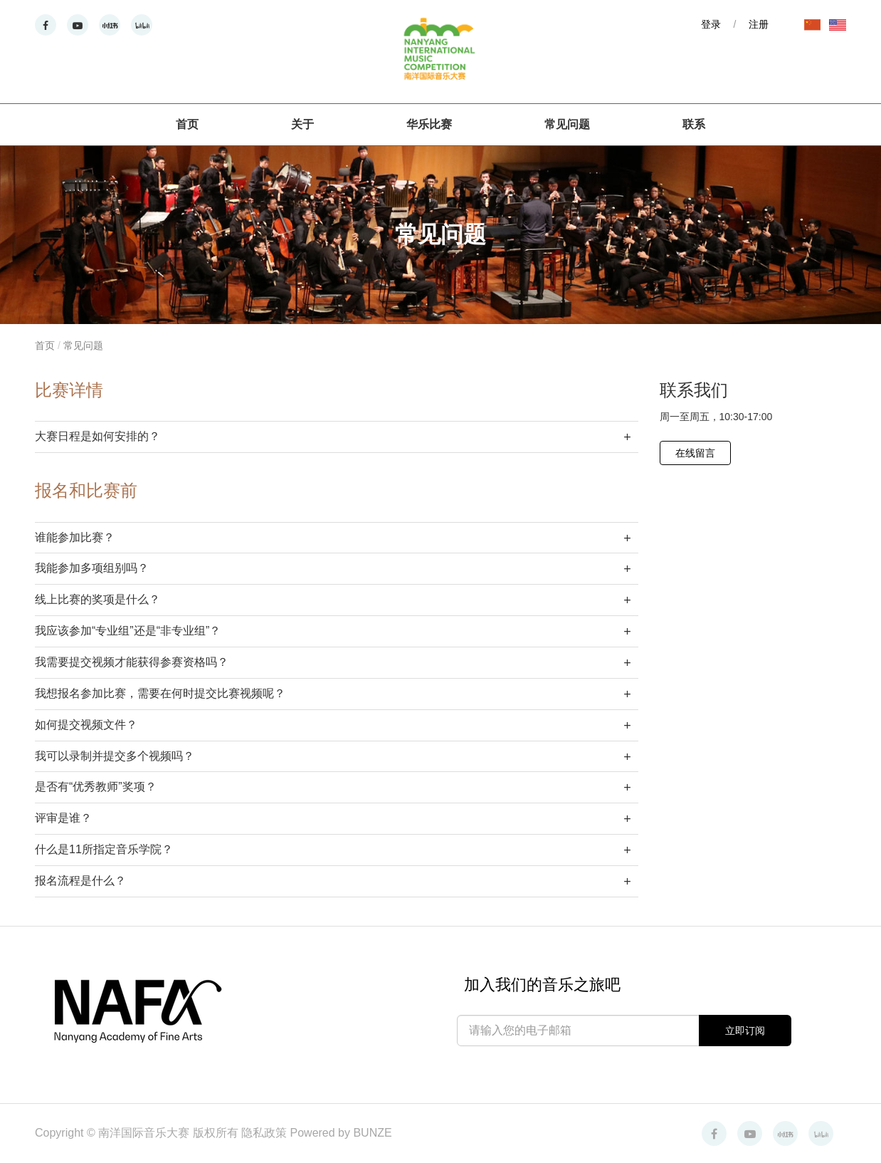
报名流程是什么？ (80, 881)
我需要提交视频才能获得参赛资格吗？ (131, 662)
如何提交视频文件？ (86, 725)
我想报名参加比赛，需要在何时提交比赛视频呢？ (160, 693)
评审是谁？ (63, 818)
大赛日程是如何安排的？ (97, 436)
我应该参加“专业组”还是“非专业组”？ (128, 631)
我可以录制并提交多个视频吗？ (114, 756)
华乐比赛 (429, 124)
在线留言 (695, 453)
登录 (711, 24)
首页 (187, 124)
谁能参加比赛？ (75, 537)
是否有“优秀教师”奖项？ (96, 787)
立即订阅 (745, 1030)
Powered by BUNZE (341, 1133)
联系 (693, 124)
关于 (302, 124)
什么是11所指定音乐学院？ (104, 849)
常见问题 (567, 124)
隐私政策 (265, 1133)
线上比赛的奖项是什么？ (97, 599)
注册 (759, 24)
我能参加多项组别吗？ (92, 568)
